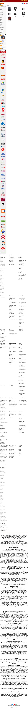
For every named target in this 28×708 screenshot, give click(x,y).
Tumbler (10, 317)
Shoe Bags (20, 272)
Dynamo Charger (2, 403)
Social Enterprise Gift (3, 439)
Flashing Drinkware (12, 305)
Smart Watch (21, 380)
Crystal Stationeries (3, 510)
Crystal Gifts (2, 505)
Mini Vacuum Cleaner (22, 426)
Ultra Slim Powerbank (12, 403)
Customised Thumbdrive (4, 415)
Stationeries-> (1, 30)
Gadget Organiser (21, 265)
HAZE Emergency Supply (13, 333)
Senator (1, 493)
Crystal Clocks (2, 509)
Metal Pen (20, 391)
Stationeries (21, 411)
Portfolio (20, 419)
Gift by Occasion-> (1, 12)
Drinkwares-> (1, 11)
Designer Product (3, 512)
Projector (20, 316)
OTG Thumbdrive (3, 460)
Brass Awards (11, 256)
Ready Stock (21, 397)
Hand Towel (2, 291)
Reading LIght (21, 330)
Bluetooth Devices (21, 296)
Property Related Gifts (22, 369)
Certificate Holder (2, 16)
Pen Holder (20, 431)
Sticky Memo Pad (21, 432)
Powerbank (11, 400)
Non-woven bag (21, 269)
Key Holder (1, 19)
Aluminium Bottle (12, 296)
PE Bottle (10, 312)
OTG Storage (2, 404)
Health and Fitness (12, 332)
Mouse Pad (1, 21)
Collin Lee (1, 513)
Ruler (1, 421)
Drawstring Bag (21, 263)
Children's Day (2, 330)
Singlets (1, 282)
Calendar (20, 414)
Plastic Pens (20, 396)
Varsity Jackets (2, 262)
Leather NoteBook (3, 472)
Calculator (20, 412)
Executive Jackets (3, 260)
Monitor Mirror (21, 309)
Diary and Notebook (12, 351)
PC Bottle (10, 310)
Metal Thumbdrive (3, 457)
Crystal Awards (11, 257)
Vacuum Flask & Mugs (12, 319)
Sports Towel (2, 292)
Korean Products (21, 357)
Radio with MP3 (21, 319)
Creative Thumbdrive (3, 447)
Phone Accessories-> (2, 27)
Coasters (10, 301)
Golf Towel (2, 289)
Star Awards (11, 263)
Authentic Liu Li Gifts (3, 466)
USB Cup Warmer (21, 322)
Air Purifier (20, 344)
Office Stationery (21, 429)
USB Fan (20, 323)
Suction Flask (11, 316)
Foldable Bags (21, 264)
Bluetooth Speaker (21, 305)
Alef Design (2, 470)
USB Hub (20, 326)
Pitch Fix (1, 489)
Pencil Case (20, 271)
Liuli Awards (11, 261)
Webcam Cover (2, 443)
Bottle (20, 453)
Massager (20, 361)
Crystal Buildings (3, 507)
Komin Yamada (2, 519)
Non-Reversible (2, 265)
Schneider (1, 492)
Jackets (1, 258)
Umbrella (20, 445)
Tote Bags (1, 488)
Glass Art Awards (12, 258)
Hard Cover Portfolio (9, 20)
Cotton (1, 275)
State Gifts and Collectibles (4, 529)
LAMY (1, 484)
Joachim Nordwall (3, 517)
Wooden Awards (11, 264)
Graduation (2, 334)
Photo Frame (21, 365)
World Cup (11, 417)
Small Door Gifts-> (1, 29)
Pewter (1, 526)
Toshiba (1, 499)
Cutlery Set (20, 350)
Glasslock (1, 479)
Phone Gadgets (2, 405)
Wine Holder (20, 279)
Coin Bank (20, 348)
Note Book (20, 418)
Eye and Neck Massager (22, 306)
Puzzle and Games (21, 371)
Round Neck (2, 278)
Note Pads (20, 428)
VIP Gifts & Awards (3, 464)
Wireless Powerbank (12, 405)
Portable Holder (2, 407)
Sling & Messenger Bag (22, 274)
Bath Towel (2, 286)
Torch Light (20, 332)
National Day (2, 337)
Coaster (1, 17)
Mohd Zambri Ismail (3, 520)
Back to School (2, 329)
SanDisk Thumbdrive (3, 463)
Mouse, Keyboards (21, 310)
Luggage (20, 268)
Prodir (1, 491)
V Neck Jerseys (2, 284)
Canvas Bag (20, 257)
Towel (1, 285)
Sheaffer (1, 495)
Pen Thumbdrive (2, 461)
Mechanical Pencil (21, 390)
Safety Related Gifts (22, 372)
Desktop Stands (2, 401)
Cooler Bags (20, 258)
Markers (20, 389)
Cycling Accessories (12, 414)
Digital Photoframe (22, 366)
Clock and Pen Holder (12, 347)
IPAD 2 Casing (2, 471)
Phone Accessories (3, 397)
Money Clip (1, 20)
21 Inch (20, 447)
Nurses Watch (21, 379)
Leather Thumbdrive (3, 456)
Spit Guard (2, 270)
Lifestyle (20, 343)
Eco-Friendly (2, 425)
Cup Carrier (11, 303)
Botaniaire (2, 477)
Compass (10, 412)
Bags (0, 15)
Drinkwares (11, 295)
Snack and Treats (3, 296)
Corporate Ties (2, 257)
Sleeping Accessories (12, 454)
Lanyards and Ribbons (3, 268)
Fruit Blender (11, 306)
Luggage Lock (11, 447)
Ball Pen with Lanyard (22, 386)
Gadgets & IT (21, 295)
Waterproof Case (2, 410)
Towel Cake (2, 293)
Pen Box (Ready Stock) (22, 403)
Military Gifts (1, 25)
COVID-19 (10, 329)
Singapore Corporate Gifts (4, 527)
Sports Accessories (12, 411)
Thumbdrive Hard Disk (4, 445)
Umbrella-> (1, 32)
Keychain (1, 426)
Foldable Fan (21, 351)
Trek (1, 500)
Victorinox (1, 502)
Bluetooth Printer (21, 303)
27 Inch (20, 450)
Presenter (1, 348)
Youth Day (1, 341)
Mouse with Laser (3, 347)
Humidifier (20, 355)
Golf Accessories (21, 352)
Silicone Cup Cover (3, 436)
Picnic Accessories (21, 368)
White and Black (2, 440)
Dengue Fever (11, 330)
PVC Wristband (2, 419)
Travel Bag (20, 278)
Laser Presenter (2, 343)
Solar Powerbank (12, 401)
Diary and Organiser (22, 415)
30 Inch (20, 452)
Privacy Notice (1, 43)
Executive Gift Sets (21, 421)
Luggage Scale (11, 449)
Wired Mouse (21, 313)
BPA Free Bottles (12, 298)
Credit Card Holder (12, 350)
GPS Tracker (20, 308)
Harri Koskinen (2, 516)
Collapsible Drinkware (12, 302)
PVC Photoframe (2, 418)
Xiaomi (1, 503)
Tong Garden (2, 498)
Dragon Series (2, 482)
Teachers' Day (2, 338)
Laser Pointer (2, 344)
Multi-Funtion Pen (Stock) (23, 401)
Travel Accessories (12, 445)
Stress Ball (2, 442)
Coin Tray (1, 424)
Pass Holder (1, 22)
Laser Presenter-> (1, 14)
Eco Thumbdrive (2, 452)
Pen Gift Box (20, 394)
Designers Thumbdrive (3, 450)
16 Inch (20, 446)
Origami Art (20, 363)
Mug (10, 309)
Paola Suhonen (2, 521)
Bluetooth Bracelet (22, 298)
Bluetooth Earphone (22, 299)
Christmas (2, 333)
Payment (1, 42)
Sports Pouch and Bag (22, 275)
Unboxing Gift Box (21, 375)
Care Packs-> (1, 10)
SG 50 (1, 514)
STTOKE (1, 496)
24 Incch (20, 449)
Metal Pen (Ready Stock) (22, 400)
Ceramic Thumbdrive (3, 446)
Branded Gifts (2, 468)
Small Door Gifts (3, 411)
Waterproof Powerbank (13, 404)
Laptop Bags (20, 267)
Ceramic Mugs (11, 299)
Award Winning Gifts (3, 467)
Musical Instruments (22, 362)
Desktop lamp (21, 329)
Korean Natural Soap (3, 524)
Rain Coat (20, 454)
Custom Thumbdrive (3, 449)
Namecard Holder (12, 358)
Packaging (11, 385)
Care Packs (2, 295)
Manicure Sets (2, 428)
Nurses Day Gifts (12, 334)
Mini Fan (1, 429)
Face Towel (2, 288)
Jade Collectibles (2, 523)
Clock (19, 347)
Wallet (1, 24)
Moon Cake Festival (3, 336)
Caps (1, 256)
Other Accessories (12, 452)
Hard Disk (1, 453)
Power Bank (11, 397)
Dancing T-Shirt (2, 272)
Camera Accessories (3, 400)
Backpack (20, 256)
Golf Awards (11, 260)
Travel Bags (11, 457)
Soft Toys (20, 373)
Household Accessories (22, 354)
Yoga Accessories (21, 383)
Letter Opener (21, 424)
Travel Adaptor (11, 456)
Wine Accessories (21, 382)
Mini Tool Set (2, 431)
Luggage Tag (11, 354)
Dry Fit (1, 276)
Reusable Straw (11, 313)
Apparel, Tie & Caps (3, 254)
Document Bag (21, 261)
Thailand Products (3, 530)
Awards (10, 254)
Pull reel (1, 435)
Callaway (1, 478)
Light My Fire (2, 485)
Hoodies (1, 261)
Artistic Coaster (2, 414)
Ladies (20, 358)
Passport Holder (11, 361)
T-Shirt (1, 271)
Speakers (20, 320)
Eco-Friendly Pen (21, 387)
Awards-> (1, 9)
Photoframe (2, 475)
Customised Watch (22, 377)
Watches (20, 376)
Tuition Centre (2, 340)
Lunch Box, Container (22, 359)
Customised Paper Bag (22, 260)
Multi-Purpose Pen (22, 393)
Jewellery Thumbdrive (3, 454)
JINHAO (1, 481)
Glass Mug (11, 308)
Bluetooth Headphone (22, 302)
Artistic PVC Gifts (3, 412)
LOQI (1, 486)
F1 (9, 415)
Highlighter (20, 422)
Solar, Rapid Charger (3, 408)
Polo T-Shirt (2, 274)
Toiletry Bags (21, 276)
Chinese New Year (3, 332)
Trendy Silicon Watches (3, 422)
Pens (19, 385)
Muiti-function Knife (3, 432)
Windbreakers (2, 264)
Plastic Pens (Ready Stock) (22, 404)
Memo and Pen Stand (22, 425)
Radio (19, 317)
